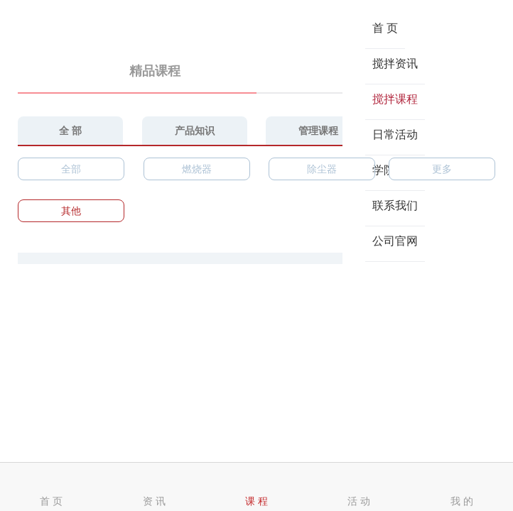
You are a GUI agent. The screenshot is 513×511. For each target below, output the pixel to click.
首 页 (385, 28)
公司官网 (395, 241)
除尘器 (322, 169)
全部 (71, 169)
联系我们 (395, 205)
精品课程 (137, 71)
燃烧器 (197, 169)
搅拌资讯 (395, 63)
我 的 (462, 487)
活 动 (359, 487)
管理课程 (318, 130)
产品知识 (195, 130)
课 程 (256, 487)
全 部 (70, 130)
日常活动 (395, 134)
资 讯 (154, 487)
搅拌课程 (395, 99)
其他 (71, 210)
